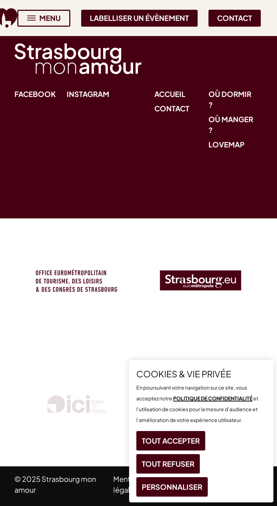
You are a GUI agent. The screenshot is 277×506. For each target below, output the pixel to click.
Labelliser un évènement (139, 17)
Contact (234, 17)
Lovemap (226, 144)
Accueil (169, 93)
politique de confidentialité (212, 398)
